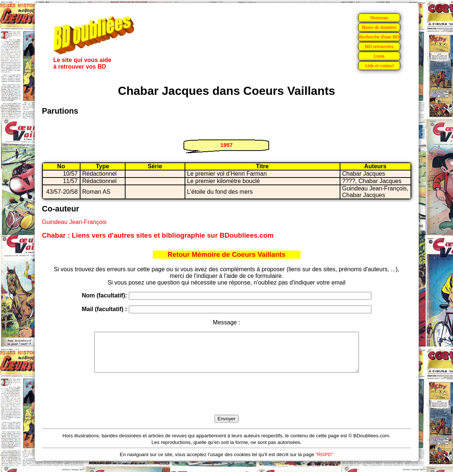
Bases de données (379, 27)
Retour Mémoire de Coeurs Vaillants (226, 254)
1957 (226, 145)
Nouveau (379, 17)
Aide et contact (379, 65)
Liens (379, 56)
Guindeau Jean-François (74, 222)
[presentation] (227, 402)
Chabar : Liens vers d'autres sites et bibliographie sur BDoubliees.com (158, 235)
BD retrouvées (379, 46)
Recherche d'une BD (379, 36)
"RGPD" (324, 462)
